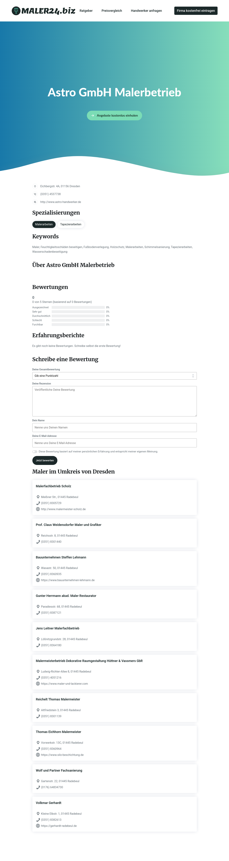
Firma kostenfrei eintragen (196, 11)
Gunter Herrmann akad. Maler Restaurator (66, 596)
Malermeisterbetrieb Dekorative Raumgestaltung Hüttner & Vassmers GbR (89, 661)
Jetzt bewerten (45, 460)
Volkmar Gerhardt (48, 803)
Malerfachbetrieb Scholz (53, 486)
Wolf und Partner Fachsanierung (59, 770)
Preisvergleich (112, 11)
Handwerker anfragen (146, 11)
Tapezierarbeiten (70, 224)
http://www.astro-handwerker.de (60, 202)
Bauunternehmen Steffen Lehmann (61, 557)
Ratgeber (86, 11)
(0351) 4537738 (50, 194)
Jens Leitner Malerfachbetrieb (57, 628)
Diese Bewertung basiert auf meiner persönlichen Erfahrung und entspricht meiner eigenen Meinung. (98, 451)
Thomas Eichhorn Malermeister (58, 732)
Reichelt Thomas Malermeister (58, 699)
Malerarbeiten (44, 224)
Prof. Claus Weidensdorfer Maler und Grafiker (68, 525)
